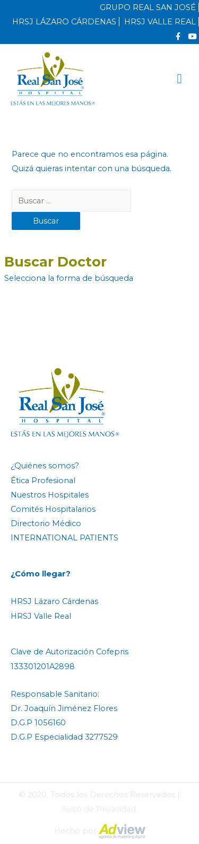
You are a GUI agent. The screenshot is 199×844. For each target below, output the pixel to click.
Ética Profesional (43, 480)
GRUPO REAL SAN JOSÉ (148, 7)
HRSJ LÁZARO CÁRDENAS (64, 21)
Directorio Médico (46, 523)
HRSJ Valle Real (41, 616)
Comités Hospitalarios (53, 509)
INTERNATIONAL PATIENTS (64, 538)
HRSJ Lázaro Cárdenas (54, 601)
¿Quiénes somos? (45, 465)
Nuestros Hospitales (50, 495)
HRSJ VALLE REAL (160, 21)
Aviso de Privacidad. (99, 809)
